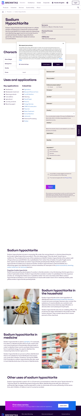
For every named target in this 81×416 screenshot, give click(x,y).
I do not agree (46, 64)
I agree (58, 64)
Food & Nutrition (29, 94)
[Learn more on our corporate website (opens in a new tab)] (24, 390)
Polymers (27, 109)
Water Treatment (29, 111)
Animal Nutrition (29, 113)
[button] (75, 3)
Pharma (26, 101)
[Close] (63, 43)
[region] (41, 55)
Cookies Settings (24, 64)
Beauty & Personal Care (31, 92)
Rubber (26, 121)
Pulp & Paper (28, 99)
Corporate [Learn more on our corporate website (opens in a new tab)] (46, 2)
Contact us (31, 2)
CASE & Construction (30, 106)
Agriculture (27, 89)
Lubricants (27, 116)
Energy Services (28, 104)
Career (39, 2)
